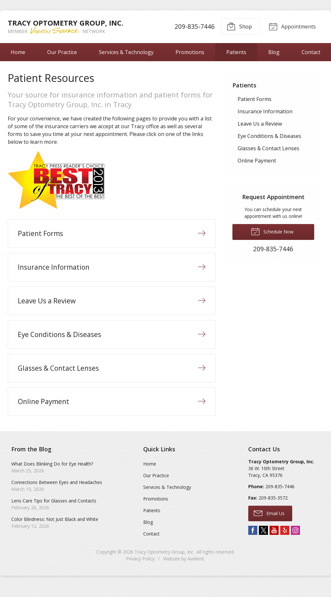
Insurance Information (265, 111)
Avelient (195, 570)
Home (18, 52)
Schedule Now (272, 231)
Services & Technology (126, 52)
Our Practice (62, 52)
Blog (274, 52)
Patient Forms (255, 99)
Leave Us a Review (260, 123)
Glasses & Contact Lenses (268, 148)
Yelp (284, 541)
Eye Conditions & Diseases (269, 136)
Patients (236, 52)
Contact (151, 545)
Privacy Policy (140, 570)
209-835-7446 (194, 26)
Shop (238, 26)
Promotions (190, 52)
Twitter (263, 541)
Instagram (295, 541)
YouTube (274, 541)
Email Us (269, 523)
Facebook (252, 541)
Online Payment (257, 160)
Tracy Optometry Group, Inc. (164, 563)
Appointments (291, 26)
